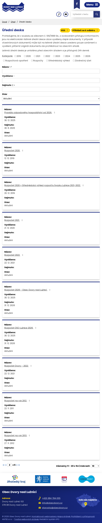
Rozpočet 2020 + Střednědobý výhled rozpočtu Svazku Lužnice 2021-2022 (44, 185)
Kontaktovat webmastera (44, 516)
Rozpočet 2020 (14, 150)
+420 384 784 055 (51, 498)
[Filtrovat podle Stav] (51, 98)
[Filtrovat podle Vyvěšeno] (51, 80)
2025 (77, 56)
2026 (87, 56)
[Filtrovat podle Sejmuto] (51, 89)
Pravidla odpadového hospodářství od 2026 (30, 112)
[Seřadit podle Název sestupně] (11, 67)
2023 (57, 56)
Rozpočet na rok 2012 (17, 400)
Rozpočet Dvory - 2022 (18, 365)
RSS (65, 30)
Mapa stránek (63, 516)
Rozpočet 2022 (14, 255)
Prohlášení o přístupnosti (83, 516)
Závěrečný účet (83, 60)
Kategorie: (7, 55)
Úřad (13, 22)
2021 (38, 56)
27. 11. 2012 (9, 443)
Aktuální (8, 135)
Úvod (4, 22)
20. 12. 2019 (9, 193)
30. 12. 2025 (9, 120)
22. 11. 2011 (9, 408)
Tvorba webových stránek (26, 519)
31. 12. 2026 (9, 305)
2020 (28, 56)
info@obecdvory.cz (52, 502)
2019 (19, 56)
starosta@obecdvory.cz (55, 507)
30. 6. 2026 (9, 128)
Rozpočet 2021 (14, 220)
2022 (47, 56)
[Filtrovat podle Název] (51, 71)
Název (6, 66)
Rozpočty (38, 60)
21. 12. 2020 (9, 227)
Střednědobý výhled (59, 60)
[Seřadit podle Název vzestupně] (11, 66)
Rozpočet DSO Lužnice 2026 (20, 327)
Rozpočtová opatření (16, 60)
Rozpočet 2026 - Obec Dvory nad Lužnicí (27, 289)
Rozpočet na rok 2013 (17, 435)
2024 (67, 56)
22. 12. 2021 (9, 262)
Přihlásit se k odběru (85, 30)
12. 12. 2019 (9, 158)
